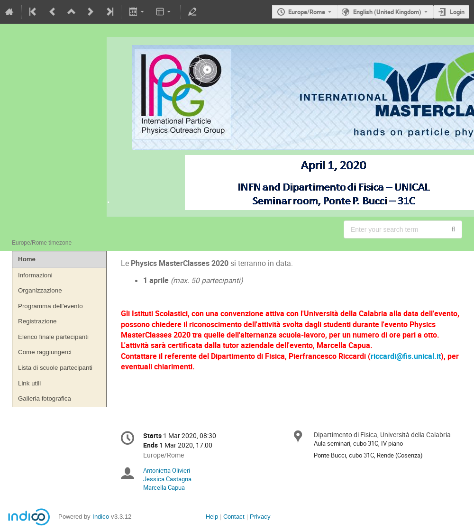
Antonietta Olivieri (166, 470)
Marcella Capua (164, 487)
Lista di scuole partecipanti (55, 367)
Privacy (260, 517)
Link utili (29, 383)
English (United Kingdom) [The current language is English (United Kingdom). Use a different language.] (387, 12)
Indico (100, 517)
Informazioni (35, 275)
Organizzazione (40, 290)
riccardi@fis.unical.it (406, 356)
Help (212, 517)
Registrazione (37, 321)
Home (27, 259)
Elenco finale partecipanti (53, 336)
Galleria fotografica (44, 398)
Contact (234, 517)
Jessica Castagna (167, 479)
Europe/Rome (306, 12)
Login (457, 12)
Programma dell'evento (50, 306)
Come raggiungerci (45, 352)
